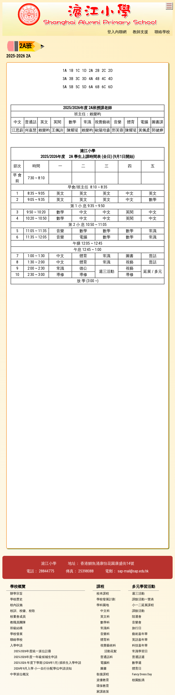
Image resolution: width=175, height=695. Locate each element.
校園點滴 (138, 680)
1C (78, 70)
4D (110, 78)
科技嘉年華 (140, 645)
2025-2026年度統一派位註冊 (32, 651)
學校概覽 (17, 586)
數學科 (105, 622)
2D (110, 70)
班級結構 (16, 628)
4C (104, 78)
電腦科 (105, 662)
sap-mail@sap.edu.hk (133, 571)
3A (65, 78)
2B (97, 70)
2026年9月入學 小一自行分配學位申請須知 (43, 668)
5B (71, 87)
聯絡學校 (16, 639)
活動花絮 (110, 651)
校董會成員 (18, 616)
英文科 (105, 616)
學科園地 (103, 605)
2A (91, 70)
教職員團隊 (18, 622)
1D (84, 70)
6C (104, 87)
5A (65, 87)
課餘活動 (138, 611)
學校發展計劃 (106, 599)
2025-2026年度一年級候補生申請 (35, 657)
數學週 (136, 662)
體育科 (105, 639)
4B (97, 78)
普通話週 (138, 657)
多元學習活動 (143, 586)
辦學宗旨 (16, 593)
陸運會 (136, 616)
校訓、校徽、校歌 (22, 611)
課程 (100, 586)
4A (91, 78)
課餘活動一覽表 (143, 599)
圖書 (103, 668)
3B (71, 78)
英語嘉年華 (140, 639)
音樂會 (136, 622)
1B (71, 70)
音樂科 (105, 634)
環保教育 (103, 686)
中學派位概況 (19, 674)
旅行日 (136, 628)
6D (110, 87)
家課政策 (103, 691)
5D (84, 87)
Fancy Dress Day (142, 674)
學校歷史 (16, 599)
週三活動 (138, 593)
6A (91, 87)
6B (97, 87)
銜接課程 (103, 674)
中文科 (105, 611)
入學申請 (16, 645)
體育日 (136, 668)
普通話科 (106, 657)
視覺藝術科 (108, 645)
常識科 (105, 628)
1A (65, 70)
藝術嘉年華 (140, 634)
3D (84, 78)
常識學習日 (140, 651)
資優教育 (103, 680)
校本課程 (103, 593)
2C (104, 70)
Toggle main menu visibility (170, 5)
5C (78, 87)
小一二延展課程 (143, 605)
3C (78, 78)
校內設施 (16, 605)
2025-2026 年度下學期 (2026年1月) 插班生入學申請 (47, 662)
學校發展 (16, 634)
